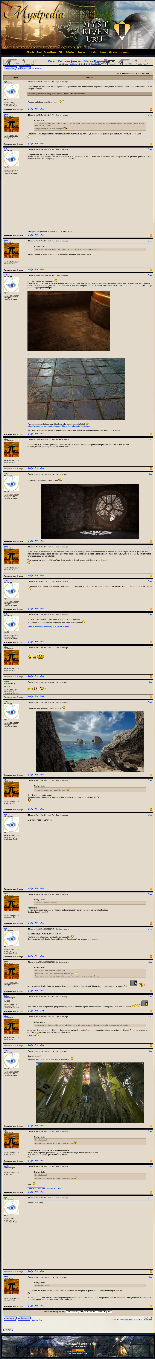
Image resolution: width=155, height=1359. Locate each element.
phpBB (74, 1344)
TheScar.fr (31, 1188)
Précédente (73, 64)
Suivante (94, 64)
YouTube (41, 1188)
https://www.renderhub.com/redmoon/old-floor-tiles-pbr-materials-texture (58, 426)
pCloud (59, 1188)
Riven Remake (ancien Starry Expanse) (78, 61)
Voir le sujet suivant (144, 73)
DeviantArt (50, 1188)
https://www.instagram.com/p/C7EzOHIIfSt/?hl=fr (48, 627)
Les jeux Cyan (37, 68)
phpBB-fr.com (82, 1346)
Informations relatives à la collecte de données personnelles (78, 1343)
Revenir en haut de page (13, 109)
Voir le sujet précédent (125, 73)
